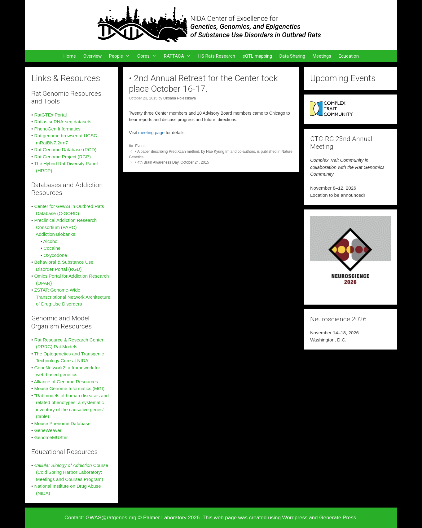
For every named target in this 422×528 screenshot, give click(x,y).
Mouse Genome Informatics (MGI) (69, 388)
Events (140, 146)
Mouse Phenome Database (62, 423)
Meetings (322, 56)
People (121, 56)
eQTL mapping (257, 56)
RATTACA (179, 56)
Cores (148, 56)
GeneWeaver (47, 430)
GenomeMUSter (51, 437)
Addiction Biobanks (55, 234)
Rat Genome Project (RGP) (62, 156)
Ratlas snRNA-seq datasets (62, 121)
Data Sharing (292, 56)
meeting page (151, 132)
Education (349, 56)
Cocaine (51, 248)
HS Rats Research (216, 56)
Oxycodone (55, 255)
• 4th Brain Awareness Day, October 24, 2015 (172, 162)
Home (70, 56)
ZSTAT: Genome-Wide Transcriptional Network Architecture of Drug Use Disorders (70, 296)
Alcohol (51, 241)
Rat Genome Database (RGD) (65, 149)
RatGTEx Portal (50, 114)
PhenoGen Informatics (57, 128)
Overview (92, 56)
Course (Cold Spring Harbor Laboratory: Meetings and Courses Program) (69, 472)
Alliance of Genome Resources (66, 381)
